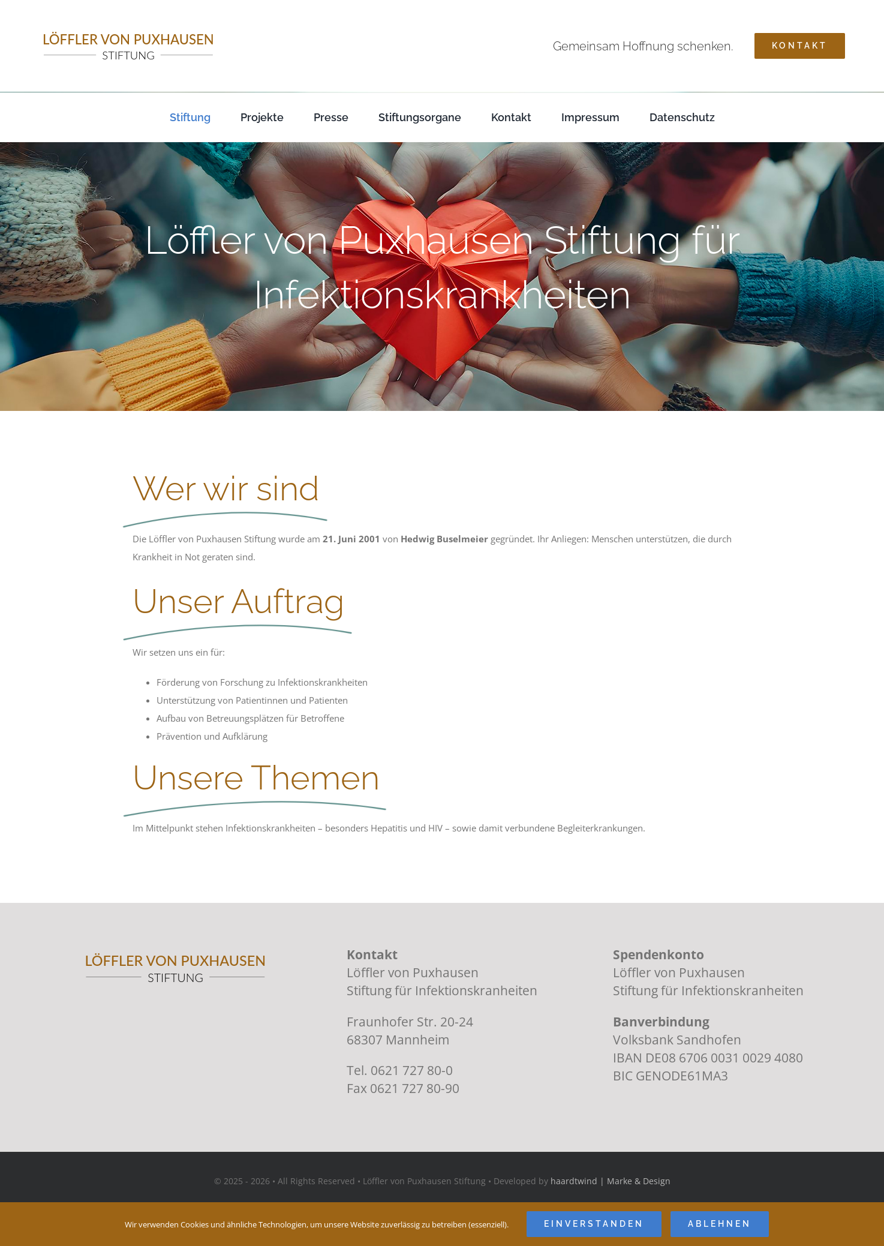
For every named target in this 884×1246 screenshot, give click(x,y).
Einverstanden (594, 1224)
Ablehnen (719, 1224)
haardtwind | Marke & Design (610, 1181)
